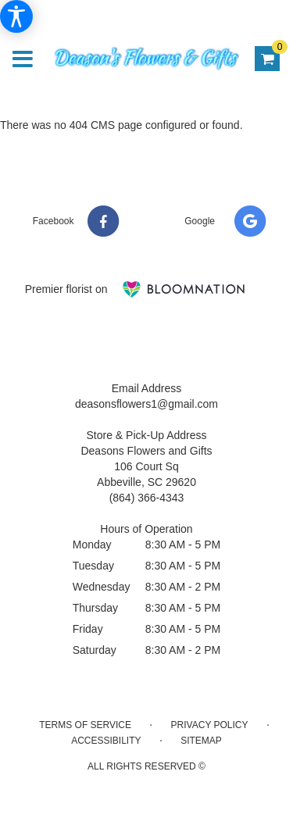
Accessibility (106, 740)
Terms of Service (85, 725)
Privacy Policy (209, 725)
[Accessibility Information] (16, 16)
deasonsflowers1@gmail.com (146, 404)
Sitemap (201, 740)
